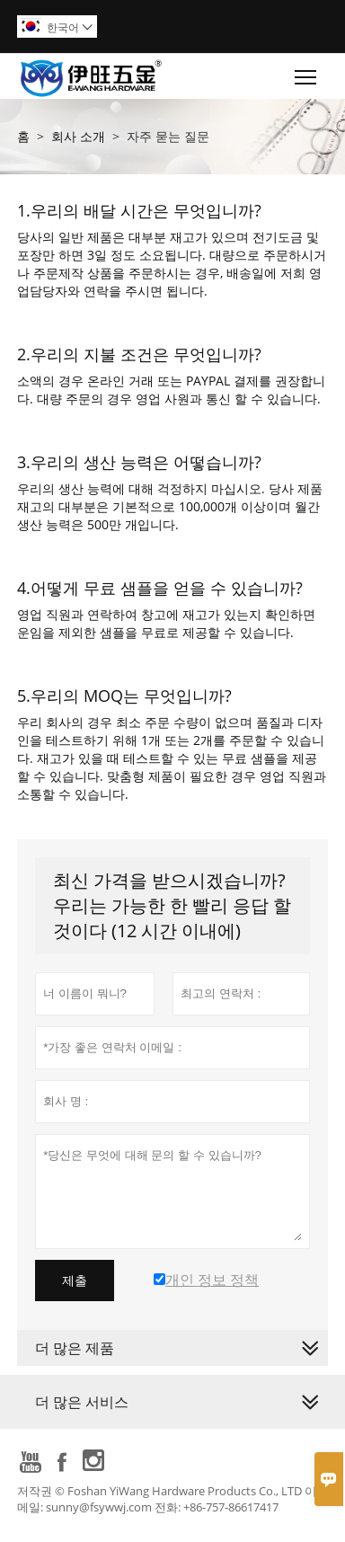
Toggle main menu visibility (307, 73)
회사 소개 (78, 136)
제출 (74, 1280)
